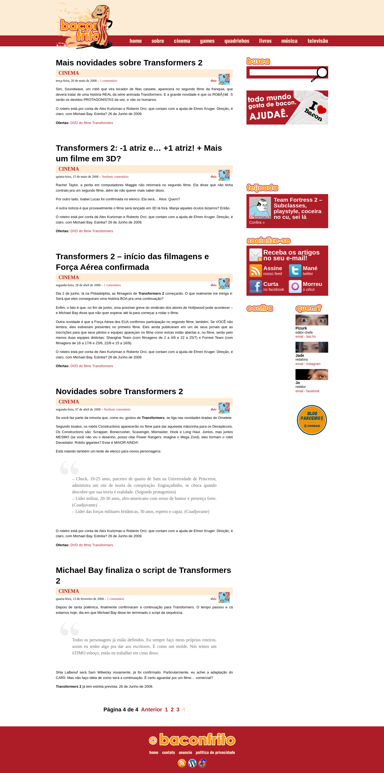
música (289, 41)
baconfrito (84, 26)
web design (202, 763)
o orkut (314, 286)
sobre (158, 41)
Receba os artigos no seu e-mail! (291, 255)
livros (265, 41)
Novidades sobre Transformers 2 (119, 391)
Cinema (69, 73)
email (299, 337)
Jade (299, 356)
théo (214, 81)
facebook (312, 391)
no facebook (274, 286)
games (207, 41)
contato (168, 753)
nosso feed (274, 270)
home (136, 41)
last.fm (311, 337)
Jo (297, 383)
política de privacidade (215, 753)
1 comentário (108, 81)
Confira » (287, 211)
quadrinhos (237, 41)
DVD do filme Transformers (91, 123)
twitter (314, 270)
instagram (313, 364)
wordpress (192, 763)
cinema (182, 41)
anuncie (185, 753)
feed (182, 763)
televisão (317, 41)
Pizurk (301, 328)
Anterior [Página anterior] (151, 709)
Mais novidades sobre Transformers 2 (129, 62)
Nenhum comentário (115, 177)
